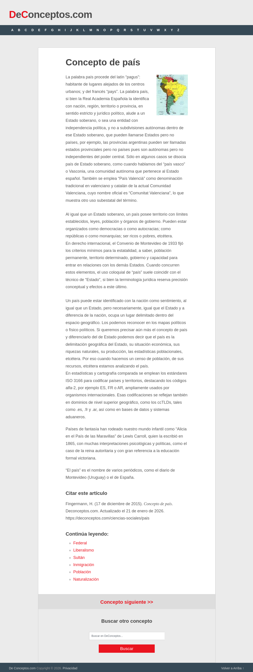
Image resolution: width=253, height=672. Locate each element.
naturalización (86, 579)
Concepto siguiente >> (126, 602)
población (82, 572)
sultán (79, 557)
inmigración (83, 565)
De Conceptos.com (22, 668)
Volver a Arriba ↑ (232, 668)
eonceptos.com (50, 14)
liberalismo (83, 550)
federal (80, 543)
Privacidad (70, 668)
